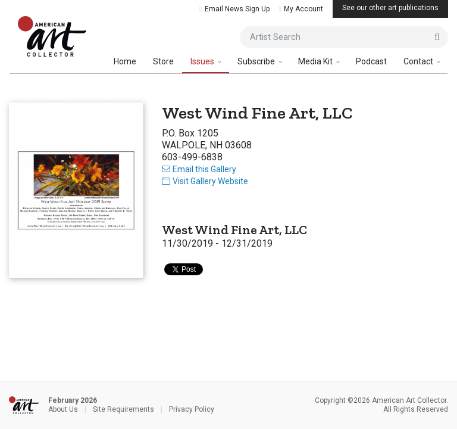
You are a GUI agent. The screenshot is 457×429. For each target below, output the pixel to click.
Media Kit (316, 61)
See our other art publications (390, 8)
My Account (301, 9)
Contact (419, 61)
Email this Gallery (199, 169)
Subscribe (257, 61)
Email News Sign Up (234, 9)
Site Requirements (123, 409)
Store (163, 61)
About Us (63, 409)
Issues (203, 61)
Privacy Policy (191, 409)
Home (125, 61)
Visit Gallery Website (205, 181)
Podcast (371, 61)
